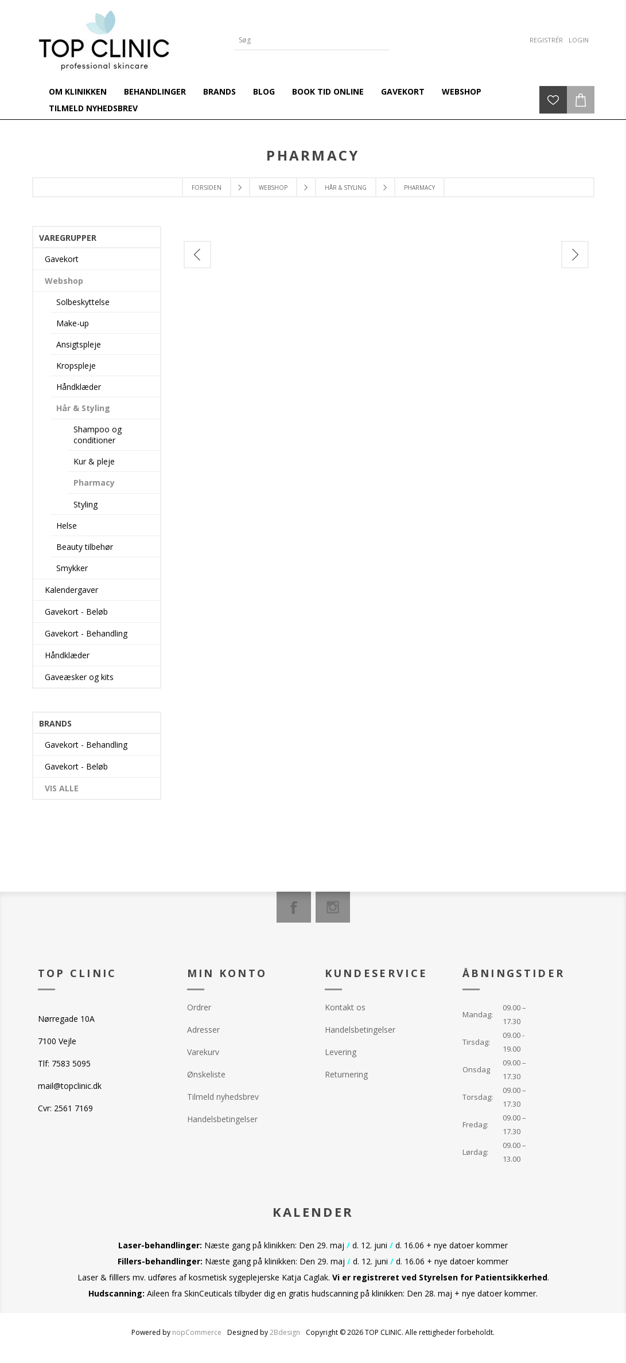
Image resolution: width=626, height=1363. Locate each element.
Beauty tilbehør (84, 546)
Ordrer (199, 1007)
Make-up (72, 323)
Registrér (546, 40)
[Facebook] (294, 907)
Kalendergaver (71, 589)
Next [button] (575, 254)
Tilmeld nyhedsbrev (223, 1096)
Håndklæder (78, 386)
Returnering (346, 1074)
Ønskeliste (206, 1074)
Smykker (72, 568)
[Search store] (303, 39)
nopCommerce (196, 1332)
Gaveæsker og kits (79, 676)
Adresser (203, 1029)
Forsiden (206, 187)
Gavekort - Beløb (76, 611)
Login (579, 40)
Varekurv (203, 1051)
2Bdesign (285, 1332)
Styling (85, 504)
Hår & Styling (83, 408)
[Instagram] (333, 907)
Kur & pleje (94, 461)
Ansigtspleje (78, 344)
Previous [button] (197, 254)
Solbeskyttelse (83, 301)
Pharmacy (94, 482)
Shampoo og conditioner (97, 435)
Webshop (64, 280)
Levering (340, 1051)
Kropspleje (76, 365)
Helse (66, 525)
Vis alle (62, 788)
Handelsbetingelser (222, 1119)
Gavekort (62, 258)
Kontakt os (345, 1007)
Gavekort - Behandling (86, 633)
